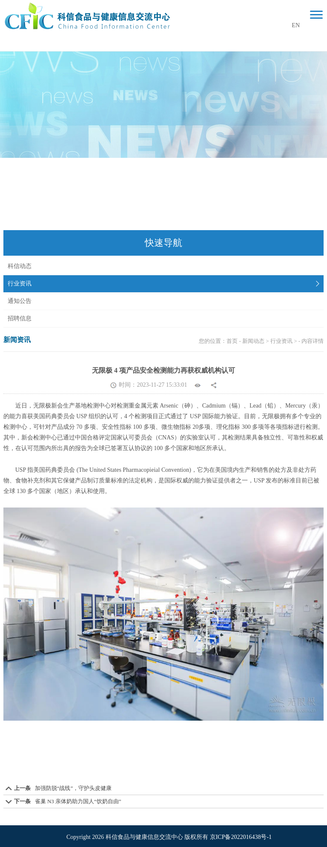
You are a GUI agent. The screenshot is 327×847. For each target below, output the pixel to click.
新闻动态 (253, 341)
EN (296, 25)
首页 (232, 341)
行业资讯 (20, 283)
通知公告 (20, 301)
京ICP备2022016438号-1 (241, 837)
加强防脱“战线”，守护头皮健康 (73, 788)
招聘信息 (20, 318)
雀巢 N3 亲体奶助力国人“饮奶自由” (78, 801)
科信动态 (20, 266)
